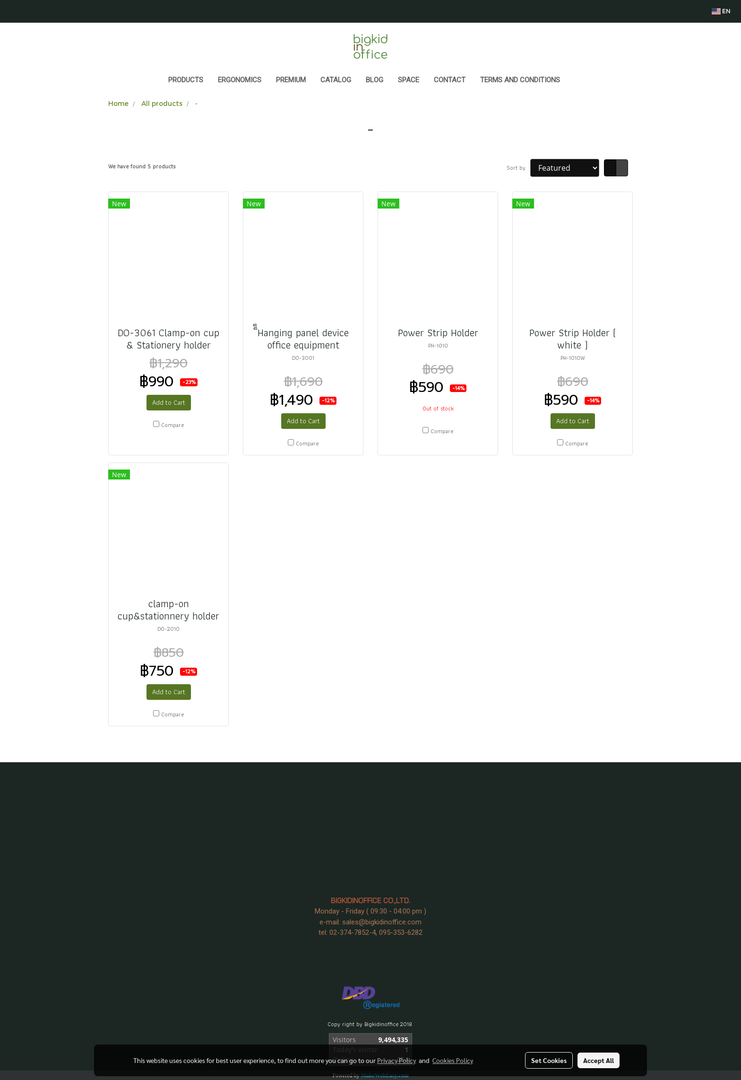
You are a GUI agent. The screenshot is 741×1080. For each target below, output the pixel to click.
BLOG (374, 80)
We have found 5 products (141, 166)
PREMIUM (291, 80)
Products (185, 80)
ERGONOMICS (239, 80)
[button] (576, 81)
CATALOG (335, 80)
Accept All (598, 1060)
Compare (172, 425)
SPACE (408, 80)
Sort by (518, 168)
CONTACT (449, 80)
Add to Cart (168, 402)
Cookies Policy (452, 1060)
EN (721, 11)
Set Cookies (549, 1060)
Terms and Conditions (520, 80)
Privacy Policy (396, 1060)
